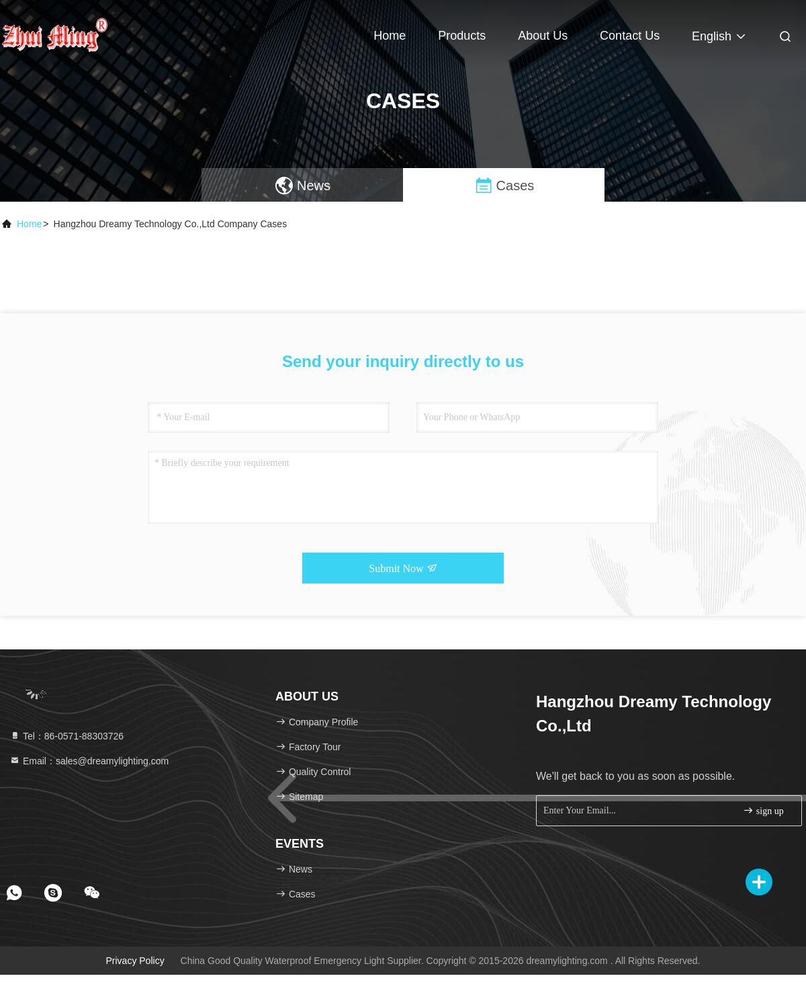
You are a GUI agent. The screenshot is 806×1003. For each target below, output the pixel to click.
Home (389, 35)
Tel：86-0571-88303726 (66, 736)
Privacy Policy (135, 960)
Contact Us (630, 35)
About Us (543, 35)
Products (462, 35)
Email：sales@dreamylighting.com (89, 761)
